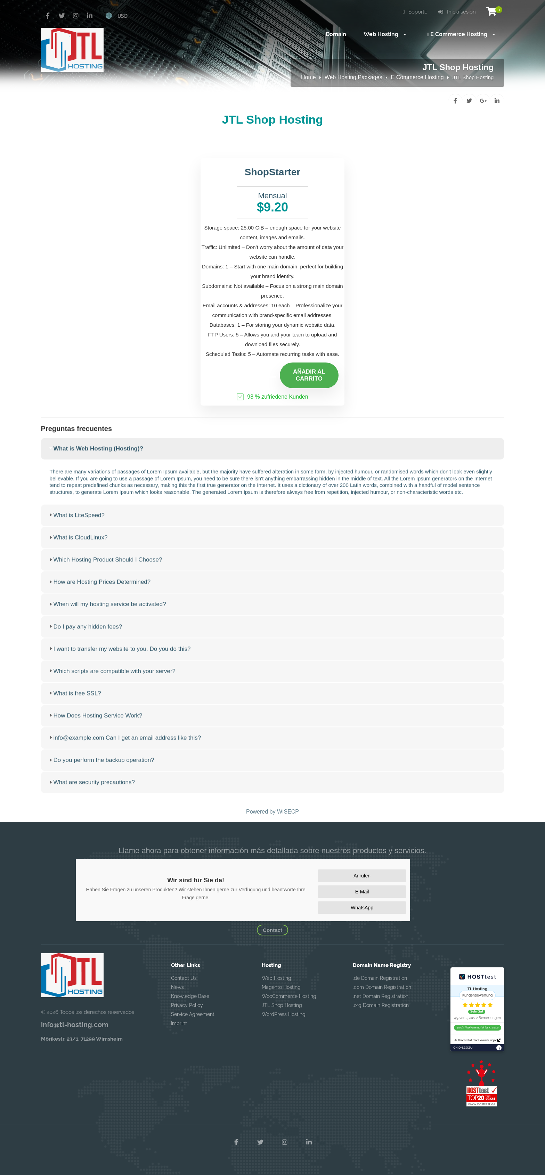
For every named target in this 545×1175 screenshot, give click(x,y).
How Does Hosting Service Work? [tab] (95, 723)
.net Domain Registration (380, 996)
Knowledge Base (190, 996)
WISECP (288, 812)
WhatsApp (362, 907)
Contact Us (184, 978)
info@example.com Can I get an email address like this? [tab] (124, 745)
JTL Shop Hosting (282, 1005)
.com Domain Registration (382, 987)
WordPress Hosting (284, 1014)
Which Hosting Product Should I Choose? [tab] (105, 568)
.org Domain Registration (381, 1005)
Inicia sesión (457, 12)
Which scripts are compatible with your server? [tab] (112, 679)
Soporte (415, 12)
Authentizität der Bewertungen (477, 1040)
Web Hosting (276, 978)
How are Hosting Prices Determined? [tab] (99, 590)
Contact (272, 930)
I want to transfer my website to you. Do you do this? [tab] (119, 656)
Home (308, 77)
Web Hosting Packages (353, 77)
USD (122, 15)
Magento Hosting (281, 987)
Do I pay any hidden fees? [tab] (85, 634)
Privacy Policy (187, 1005)
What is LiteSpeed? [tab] (76, 523)
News (177, 987)
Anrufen (362, 875)
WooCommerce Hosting (289, 996)
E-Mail (362, 891)
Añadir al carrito (309, 375)
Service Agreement (192, 1014)
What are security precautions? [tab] (91, 790)
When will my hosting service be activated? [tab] (107, 612)
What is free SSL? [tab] (74, 701)
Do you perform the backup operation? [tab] (101, 768)
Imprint (179, 1023)
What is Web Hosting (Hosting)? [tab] (95, 456)
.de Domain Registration (380, 978)
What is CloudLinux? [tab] (78, 545)
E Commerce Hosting (417, 77)
